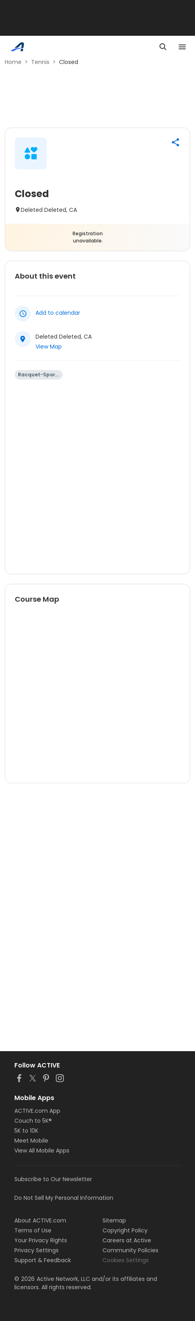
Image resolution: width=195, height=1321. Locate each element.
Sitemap (114, 1220)
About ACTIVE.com (40, 1220)
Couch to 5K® (33, 1121)
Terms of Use (32, 1230)
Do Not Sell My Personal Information (63, 1198)
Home (13, 62)
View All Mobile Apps (41, 1150)
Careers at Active (126, 1240)
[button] (175, 142)
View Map (48, 347)
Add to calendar (57, 313)
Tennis (40, 62)
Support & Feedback (42, 1260)
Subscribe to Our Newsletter (53, 1179)
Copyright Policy (125, 1230)
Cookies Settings (125, 1260)
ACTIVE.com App (37, 1111)
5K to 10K (26, 1131)
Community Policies (130, 1250)
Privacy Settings (36, 1250)
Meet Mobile (31, 1141)
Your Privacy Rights (40, 1240)
